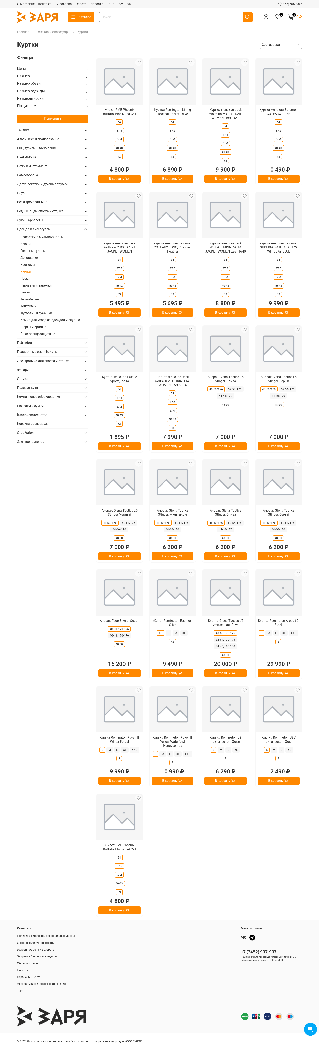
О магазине (26, 4)
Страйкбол (25, 433)
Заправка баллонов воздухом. (37, 956)
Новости (96, 4)
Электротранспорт (31, 442)
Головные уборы (33, 251)
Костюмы (27, 265)
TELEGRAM (115, 4)
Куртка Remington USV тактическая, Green (279, 740)
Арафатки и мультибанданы (42, 237)
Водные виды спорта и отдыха (40, 211)
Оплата (81, 4)
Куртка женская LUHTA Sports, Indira (119, 379)
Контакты (45, 4)
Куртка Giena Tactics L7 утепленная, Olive (225, 623)
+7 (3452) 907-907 (288, 4)
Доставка (64, 4)
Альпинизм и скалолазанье (38, 139)
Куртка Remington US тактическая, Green (225, 740)
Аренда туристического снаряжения (41, 984)
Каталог (81, 17)
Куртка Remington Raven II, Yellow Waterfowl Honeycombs (172, 742)
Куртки (25, 271)
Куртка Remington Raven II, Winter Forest (119, 740)
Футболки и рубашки (36, 313)
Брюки (25, 244)
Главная (23, 32)
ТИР (20, 990)
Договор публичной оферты (36, 943)
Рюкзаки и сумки (30, 406)
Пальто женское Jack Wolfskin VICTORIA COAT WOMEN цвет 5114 (172, 381)
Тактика (23, 130)
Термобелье (29, 299)
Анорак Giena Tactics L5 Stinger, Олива (226, 379)
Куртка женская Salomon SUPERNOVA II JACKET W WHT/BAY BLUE (278, 247)
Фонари (23, 370)
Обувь (21, 193)
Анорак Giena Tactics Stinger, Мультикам (172, 512)
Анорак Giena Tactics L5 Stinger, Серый (279, 379)
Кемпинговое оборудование (38, 397)
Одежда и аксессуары (53, 32)
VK (129, 4)
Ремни (25, 292)
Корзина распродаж (32, 424)
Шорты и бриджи (33, 327)
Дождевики (29, 258)
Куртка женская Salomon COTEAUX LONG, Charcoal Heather (172, 247)
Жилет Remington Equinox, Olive (172, 623)
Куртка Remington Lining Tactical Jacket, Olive (172, 112)
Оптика (22, 379)
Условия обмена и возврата (36, 950)
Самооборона (27, 175)
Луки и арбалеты (30, 220)
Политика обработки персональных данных (46, 936)
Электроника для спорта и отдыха (43, 361)
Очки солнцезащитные (37, 334)
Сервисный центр (28, 977)
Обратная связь (28, 963)
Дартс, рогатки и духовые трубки (42, 184)
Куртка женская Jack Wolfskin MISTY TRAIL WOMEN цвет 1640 (225, 114)
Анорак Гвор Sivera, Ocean (119, 621)
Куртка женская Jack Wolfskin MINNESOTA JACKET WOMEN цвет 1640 (225, 247)
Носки (25, 278)
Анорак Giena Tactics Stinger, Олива (225, 512)
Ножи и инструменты (33, 166)
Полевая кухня (28, 388)
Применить (52, 118)
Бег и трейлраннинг (32, 202)
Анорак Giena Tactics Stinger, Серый (278, 512)
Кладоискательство (32, 415)
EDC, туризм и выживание (37, 148)
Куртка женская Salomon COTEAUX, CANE (278, 112)
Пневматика (26, 157)
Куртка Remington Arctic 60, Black (278, 623)
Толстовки (28, 306)
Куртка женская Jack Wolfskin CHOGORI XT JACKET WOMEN (119, 247)
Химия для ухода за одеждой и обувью (50, 320)
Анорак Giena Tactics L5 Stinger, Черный (120, 512)
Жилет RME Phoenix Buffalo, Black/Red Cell (119, 112)
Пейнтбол (24, 343)
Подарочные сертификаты (37, 352)
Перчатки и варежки (36, 285)
